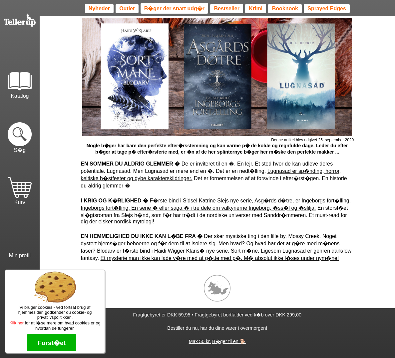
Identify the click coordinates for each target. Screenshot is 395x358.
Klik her (16, 322)
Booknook (285, 8)
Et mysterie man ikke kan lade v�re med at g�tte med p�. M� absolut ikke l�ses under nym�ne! (220, 258)
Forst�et (52, 342)
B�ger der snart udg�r (174, 8)
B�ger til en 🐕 (229, 341)
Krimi (255, 8)
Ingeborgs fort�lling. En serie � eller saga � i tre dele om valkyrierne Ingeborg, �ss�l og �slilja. (198, 208)
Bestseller (226, 8)
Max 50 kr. (200, 341)
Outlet (127, 8)
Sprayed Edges (326, 8)
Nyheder (99, 8)
